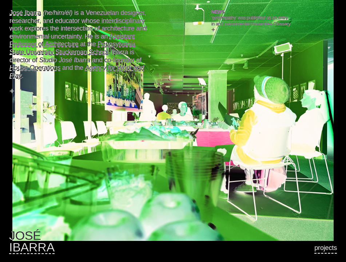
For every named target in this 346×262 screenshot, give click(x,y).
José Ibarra (25, 12)
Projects (325, 247)
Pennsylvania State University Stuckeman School (72, 48)
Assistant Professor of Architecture (72, 40)
